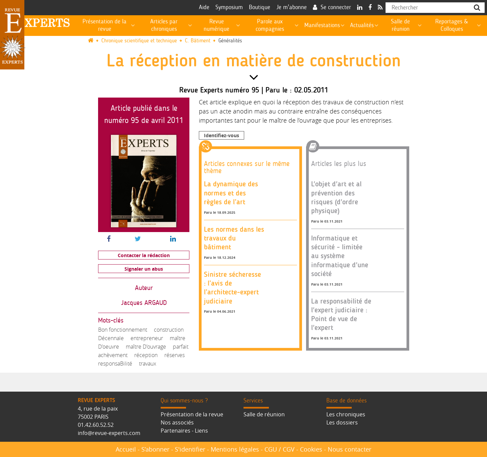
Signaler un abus (143, 269)
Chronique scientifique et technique (139, 41)
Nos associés (177, 422)
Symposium (229, 7)
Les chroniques (345, 414)
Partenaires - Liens (184, 430)
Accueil (126, 449)
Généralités (230, 41)
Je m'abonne (291, 7)
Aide (204, 7)
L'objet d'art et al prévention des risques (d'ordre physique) (336, 197)
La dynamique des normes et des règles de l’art (231, 193)
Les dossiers (342, 422)
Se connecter (336, 7)
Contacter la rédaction (144, 255)
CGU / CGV (279, 449)
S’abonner (155, 449)
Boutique (259, 7)
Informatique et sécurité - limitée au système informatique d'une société (339, 256)
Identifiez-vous (221, 135)
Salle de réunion (264, 414)
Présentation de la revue (192, 414)
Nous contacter (349, 449)
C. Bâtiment (197, 41)
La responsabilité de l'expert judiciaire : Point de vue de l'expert (341, 314)
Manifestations (322, 25)
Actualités (362, 25)
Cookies (311, 449)
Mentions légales (235, 449)
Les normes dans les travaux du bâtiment (234, 238)
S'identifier (190, 449)
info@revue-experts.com (109, 433)
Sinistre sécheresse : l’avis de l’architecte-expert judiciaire (232, 287)
